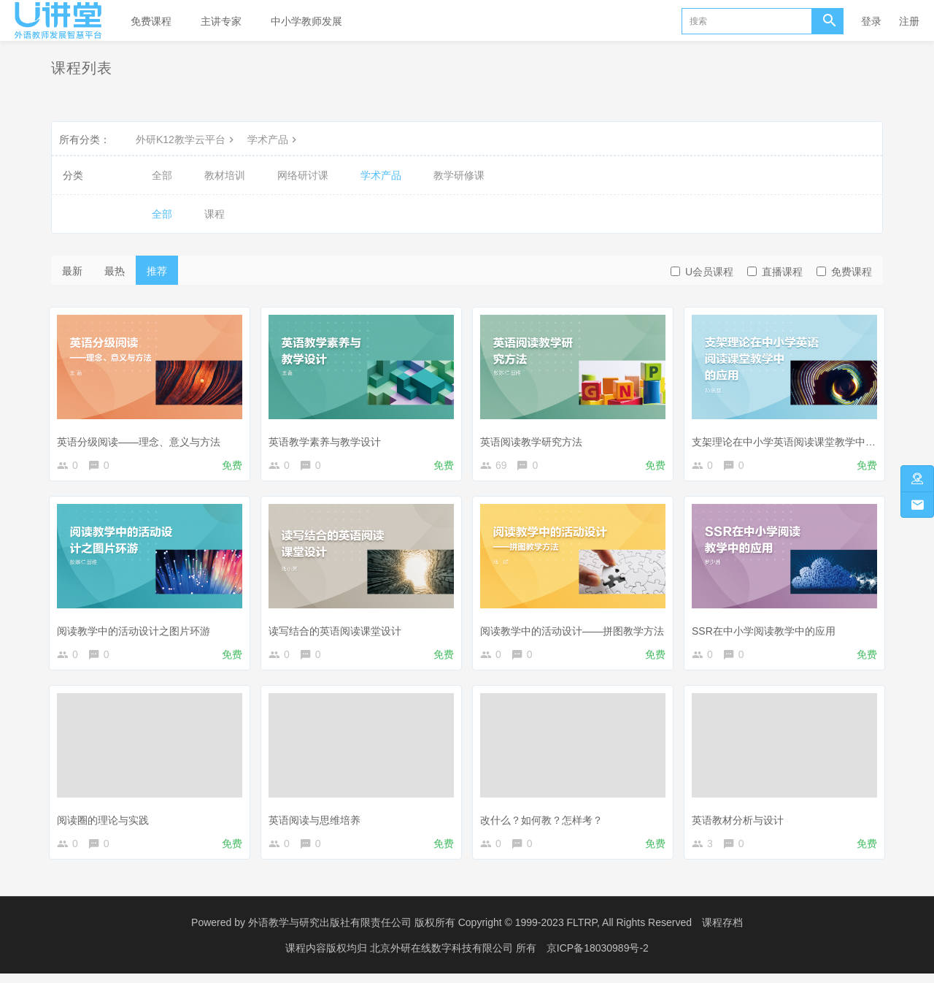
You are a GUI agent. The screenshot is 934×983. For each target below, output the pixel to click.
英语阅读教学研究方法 (535, 437)
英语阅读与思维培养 (318, 822)
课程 (214, 214)
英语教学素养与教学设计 (328, 437)
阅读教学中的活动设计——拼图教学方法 (576, 630)
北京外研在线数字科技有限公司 (443, 957)
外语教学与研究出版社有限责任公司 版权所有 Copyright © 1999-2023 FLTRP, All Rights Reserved (470, 932)
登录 (871, 21)
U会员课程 (702, 272)
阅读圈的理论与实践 (107, 822)
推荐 (157, 271)
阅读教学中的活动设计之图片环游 (137, 630)
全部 (162, 175)
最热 (114, 271)
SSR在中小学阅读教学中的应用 (767, 630)
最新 (72, 271)
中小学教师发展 (306, 21)
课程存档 (722, 932)
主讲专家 (221, 21)
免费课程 (151, 21)
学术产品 (273, 139)
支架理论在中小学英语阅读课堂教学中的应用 (797, 437)
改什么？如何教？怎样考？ (545, 822)
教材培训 (224, 175)
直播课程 (775, 272)
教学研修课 (459, 175)
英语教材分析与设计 (741, 822)
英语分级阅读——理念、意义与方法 (142, 437)
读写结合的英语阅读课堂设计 (338, 630)
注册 (909, 21)
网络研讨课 (302, 175)
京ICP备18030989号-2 (598, 957)
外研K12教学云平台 (186, 139)
